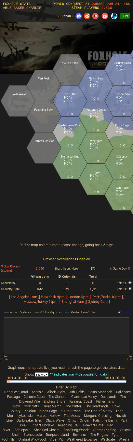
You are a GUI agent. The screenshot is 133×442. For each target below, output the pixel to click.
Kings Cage (48, 410)
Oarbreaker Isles (29, 420)
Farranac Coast (80, 401)
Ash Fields (77, 391)
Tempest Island (57, 434)
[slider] (67, 381)
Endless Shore (54, 401)
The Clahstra (57, 396)
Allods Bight (56, 391)
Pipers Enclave (43, 425)
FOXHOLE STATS (17, 4)
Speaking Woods (76, 429)
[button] (8, 381)
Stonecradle (32, 434)
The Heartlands (96, 406)
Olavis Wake (55, 420)
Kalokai (30, 410)
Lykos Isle (25, 415)
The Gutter (73, 406)
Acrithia (37, 391)
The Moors (72, 415)
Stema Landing (104, 429)
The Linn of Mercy (98, 410)
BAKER (19, 8)
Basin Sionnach (100, 391)
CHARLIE (33, 8)
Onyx (72, 420)
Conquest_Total (16, 391)
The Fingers (99, 434)
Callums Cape (34, 396)
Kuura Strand (71, 410)
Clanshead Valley (84, 396)
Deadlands (108, 396)
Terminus (79, 434)
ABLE (7, 8)
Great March (52, 406)
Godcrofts (31, 406)
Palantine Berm (105, 420)
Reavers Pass (93, 425)
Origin (84, 420)
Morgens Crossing (98, 415)
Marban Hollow (48, 415)
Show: (30, 374)
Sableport (22, 429)
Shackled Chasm (47, 429)
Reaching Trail (68, 425)
